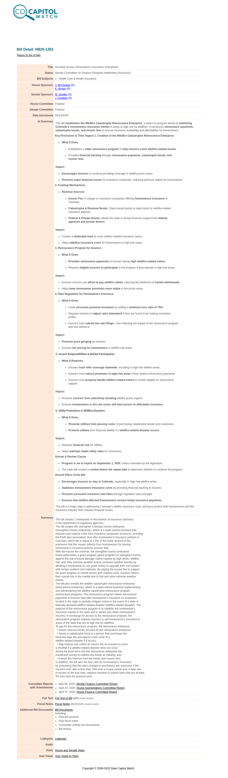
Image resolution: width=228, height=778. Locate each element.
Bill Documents (64, 709)
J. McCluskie (62, 85)
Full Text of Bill (63, 698)
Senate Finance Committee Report (97, 684)
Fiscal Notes (62, 704)
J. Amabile (61, 98)
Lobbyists (60, 738)
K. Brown (60, 88)
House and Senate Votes (70, 750)
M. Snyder (61, 94)
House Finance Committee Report (97, 692)
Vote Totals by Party (67, 756)
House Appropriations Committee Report (100, 688)
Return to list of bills (29, 55)
